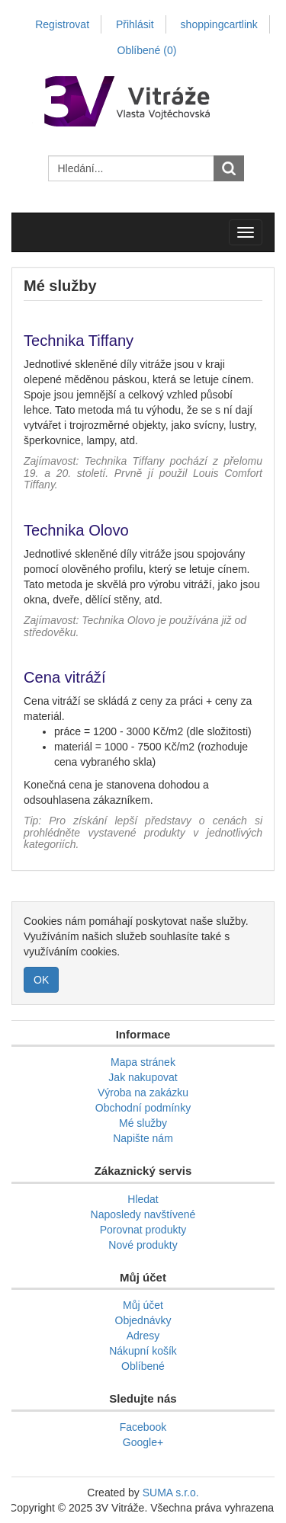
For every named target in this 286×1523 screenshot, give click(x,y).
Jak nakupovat (142, 1077)
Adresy (143, 1335)
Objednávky (143, 1320)
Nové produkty (142, 1245)
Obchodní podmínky (143, 1108)
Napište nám (143, 1138)
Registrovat (62, 24)
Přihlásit (135, 24)
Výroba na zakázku (143, 1092)
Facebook (143, 1427)
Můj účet (143, 1305)
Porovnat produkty (143, 1230)
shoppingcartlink (219, 24)
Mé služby (143, 1123)
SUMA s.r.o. (171, 1492)
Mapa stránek (143, 1062)
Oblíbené (143, 1366)
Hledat (142, 1199)
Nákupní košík (143, 1351)
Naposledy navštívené (143, 1214)
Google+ (143, 1442)
